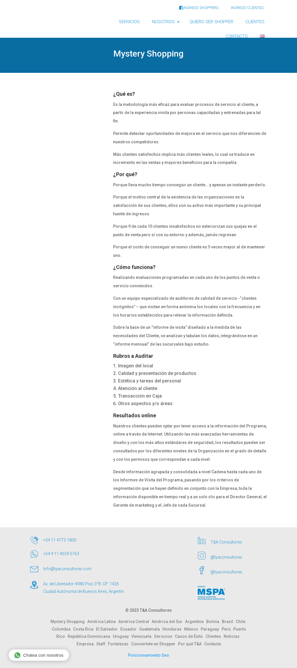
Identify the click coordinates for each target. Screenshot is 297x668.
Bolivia (214, 621)
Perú (227, 629)
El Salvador (108, 629)
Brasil (229, 621)
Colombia (62, 629)
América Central (135, 621)
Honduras (173, 629)
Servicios (164, 636)
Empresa (86, 644)
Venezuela (142, 636)
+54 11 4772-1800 (59, 540)
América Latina (102, 621)
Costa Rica (84, 629)
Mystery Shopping (68, 621)
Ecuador (129, 629)
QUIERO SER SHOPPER (211, 21)
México (192, 629)
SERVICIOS (129, 21)
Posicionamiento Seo (148, 655)
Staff (102, 644)
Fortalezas (119, 644)
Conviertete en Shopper (154, 644)
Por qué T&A (191, 644)
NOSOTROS (163, 21)
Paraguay (211, 629)
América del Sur (168, 621)
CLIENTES (255, 21)
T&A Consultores (226, 542)
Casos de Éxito (190, 636)
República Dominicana (90, 636)
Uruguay (122, 636)
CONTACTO (237, 36)
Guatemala (150, 629)
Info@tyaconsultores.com (67, 568)
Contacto (212, 644)
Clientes (215, 636)
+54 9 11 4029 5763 (61, 553)
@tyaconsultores (226, 557)
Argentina (195, 621)
